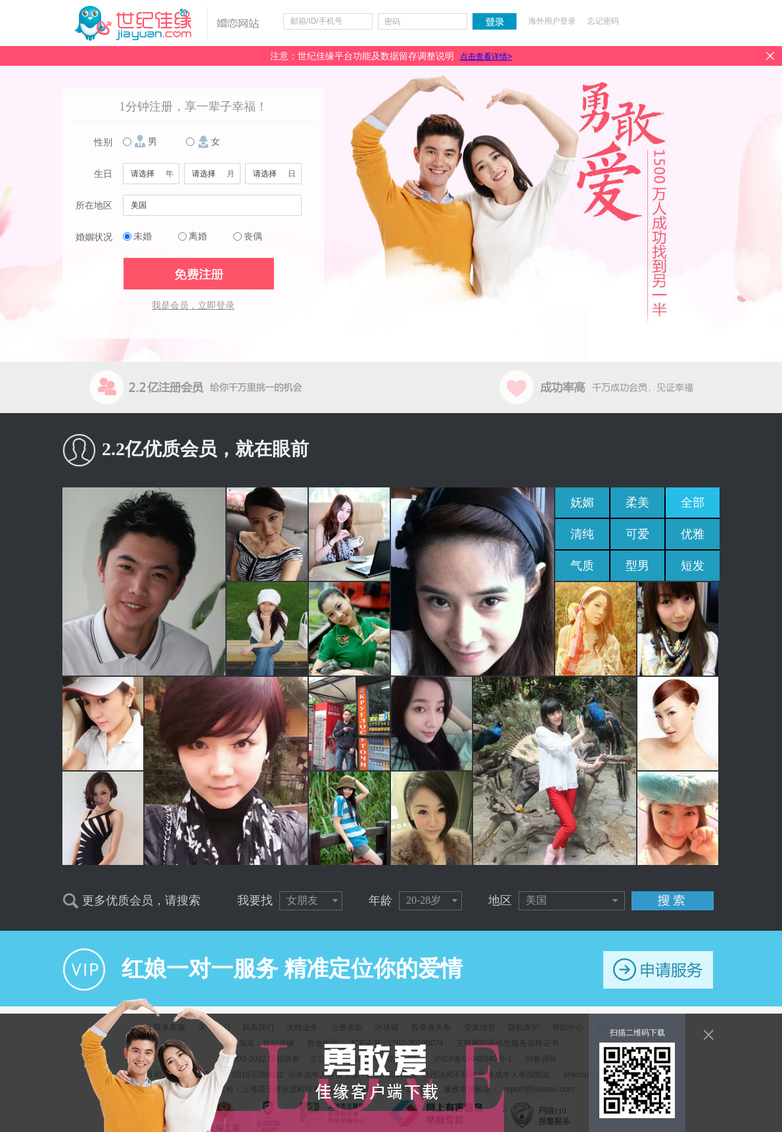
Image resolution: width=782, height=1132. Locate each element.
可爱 (637, 534)
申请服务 (658, 970)
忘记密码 (603, 21)
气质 (582, 565)
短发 (692, 565)
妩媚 (582, 502)
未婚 (142, 236)
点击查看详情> (486, 56)
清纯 (582, 534)
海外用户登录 (552, 21)
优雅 (692, 534)
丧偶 (253, 236)
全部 (692, 502)
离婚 (198, 236)
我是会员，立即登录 (193, 305)
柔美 (637, 502)
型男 (637, 565)
